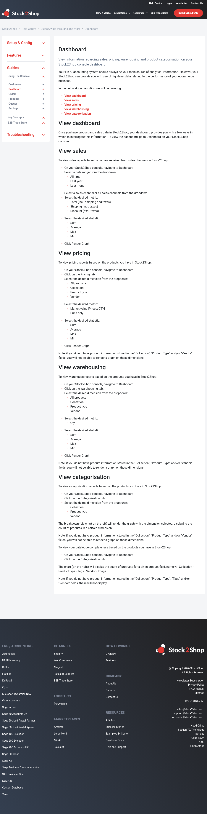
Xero (5, 794)
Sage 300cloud (11, 754)
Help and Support (116, 747)
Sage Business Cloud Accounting (21, 767)
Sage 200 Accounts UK (15, 747)
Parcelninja (60, 703)
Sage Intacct (9, 707)
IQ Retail (7, 680)
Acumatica (8, 653)
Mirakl (57, 740)
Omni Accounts (11, 700)
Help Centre (155, 3)
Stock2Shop (9, 29)
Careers (110, 690)
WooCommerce (63, 660)
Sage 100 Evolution (13, 733)
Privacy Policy (196, 684)
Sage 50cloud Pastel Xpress (18, 727)
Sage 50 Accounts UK (14, 713)
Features (111, 660)
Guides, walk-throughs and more (60, 29)
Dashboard (91, 29)
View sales (71, 100)
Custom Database (12, 787)
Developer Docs (115, 740)
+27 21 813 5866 (194, 701)
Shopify (58, 653)
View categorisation (77, 113)
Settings (26, 108)
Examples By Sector (117, 733)
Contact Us (197, 3)
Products (26, 98)
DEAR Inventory (11, 660)
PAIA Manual (196, 688)
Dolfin (5, 667)
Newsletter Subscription (190, 680)
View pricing (72, 104)
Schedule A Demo (188, 13)
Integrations (122, 13)
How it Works (103, 13)
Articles (110, 720)
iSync (5, 687)
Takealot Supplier (64, 673)
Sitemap (199, 692)
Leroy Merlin (61, 733)
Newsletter (181, 3)
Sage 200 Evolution (13, 740)
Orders (26, 93)
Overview (111, 653)
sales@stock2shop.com (190, 709)
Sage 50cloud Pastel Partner (18, 720)
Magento (59, 667)
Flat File (6, 673)
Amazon (59, 726)
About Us (111, 683)
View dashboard (75, 96)
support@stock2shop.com (189, 713)
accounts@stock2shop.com (188, 717)
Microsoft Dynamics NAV (16, 693)
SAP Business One (13, 774)
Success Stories (115, 726)
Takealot (59, 747)
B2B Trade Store (159, 13)
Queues (26, 103)
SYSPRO (7, 780)
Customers (26, 84)
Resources (140, 13)
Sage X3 (7, 760)
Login (169, 3)
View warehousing (76, 109)
